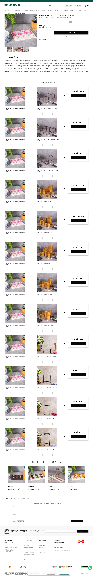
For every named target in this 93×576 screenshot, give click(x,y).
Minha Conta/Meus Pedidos (44, 550)
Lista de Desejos (42, 552)
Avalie (53, 17)
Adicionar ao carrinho (72, 36)
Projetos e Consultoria (29, 547)
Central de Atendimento (29, 552)
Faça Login (79, 6)
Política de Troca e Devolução (30, 554)
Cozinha (57, 10)
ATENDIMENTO (62, 1)
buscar (50, 5)
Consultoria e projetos (84, 1)
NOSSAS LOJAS (68, 1)
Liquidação (78, 10)
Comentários (46, 516)
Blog (85, 10)
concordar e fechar (64, 573)
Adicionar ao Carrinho (78, 95)
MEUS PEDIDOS (75, 1)
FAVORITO (24, 466)
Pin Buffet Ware (18, 10)
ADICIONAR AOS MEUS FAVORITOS (64, 17)
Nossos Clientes (27, 550)
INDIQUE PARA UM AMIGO (43, 39)
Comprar (71, 32)
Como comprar (42, 543)
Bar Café (50, 10)
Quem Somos (26, 543)
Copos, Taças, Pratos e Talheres (31, 10)
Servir (43, 10)
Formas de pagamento (43, 545)
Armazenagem (64, 10)
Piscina (71, 10)
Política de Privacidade (51, 574)
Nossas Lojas (26, 545)
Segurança (41, 547)
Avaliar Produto (77, 520)
